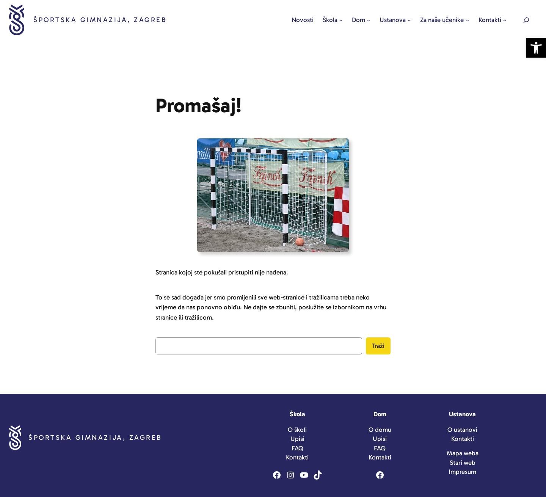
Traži (378, 346)
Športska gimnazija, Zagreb (100, 20)
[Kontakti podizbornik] (505, 20)
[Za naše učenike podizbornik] (467, 20)
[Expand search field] (526, 20)
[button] (536, 48)
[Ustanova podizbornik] (409, 20)
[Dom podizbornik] (368, 20)
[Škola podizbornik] (341, 20)
